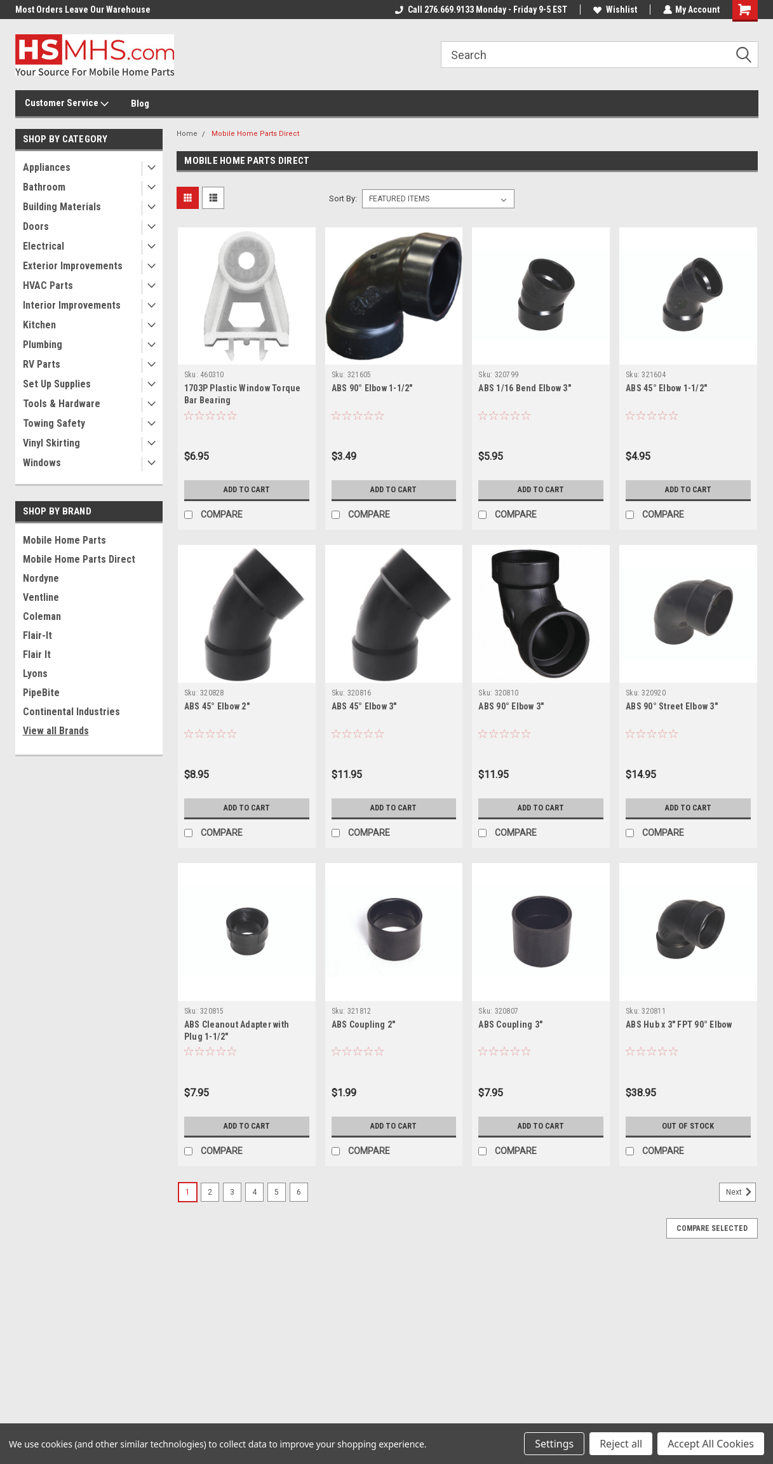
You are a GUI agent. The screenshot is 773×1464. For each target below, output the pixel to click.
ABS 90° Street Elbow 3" (672, 706)
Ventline (41, 597)
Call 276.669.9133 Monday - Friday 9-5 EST (480, 9)
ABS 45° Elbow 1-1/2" (666, 388)
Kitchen (39, 325)
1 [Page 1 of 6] (187, 1192)
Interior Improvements (72, 305)
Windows (42, 463)
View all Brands (56, 731)
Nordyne (41, 578)
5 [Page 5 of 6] (276, 1192)
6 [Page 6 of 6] (299, 1192)
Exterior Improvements (73, 266)
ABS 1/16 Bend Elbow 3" (524, 388)
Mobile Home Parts (64, 540)
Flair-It (37, 635)
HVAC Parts (48, 285)
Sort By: (343, 198)
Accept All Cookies (711, 1444)
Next (741, 1192)
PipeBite (41, 693)
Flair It (37, 654)
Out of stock (688, 1126)
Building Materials (62, 207)
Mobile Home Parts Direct (79, 559)
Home (187, 134)
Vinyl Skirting (51, 443)
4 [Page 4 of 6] (254, 1192)
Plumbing (42, 345)
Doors (36, 226)
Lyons (35, 674)
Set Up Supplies (57, 384)
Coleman (42, 616)
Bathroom (44, 187)
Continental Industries (71, 712)
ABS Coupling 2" (364, 1024)
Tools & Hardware (61, 404)
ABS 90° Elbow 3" (511, 706)
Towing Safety (54, 423)
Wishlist (614, 9)
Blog (140, 103)
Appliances (47, 167)
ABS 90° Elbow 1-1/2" (372, 388)
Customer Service (67, 103)
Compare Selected (712, 1228)
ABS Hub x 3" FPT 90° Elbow (679, 1024)
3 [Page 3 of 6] (232, 1192)
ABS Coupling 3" (510, 1024)
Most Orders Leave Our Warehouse (83, 9)
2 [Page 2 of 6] (210, 1192)
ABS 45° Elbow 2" (217, 706)
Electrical (43, 246)
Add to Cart (247, 490)
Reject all (621, 1444)
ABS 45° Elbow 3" (364, 706)
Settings (554, 1444)
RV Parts (41, 364)
